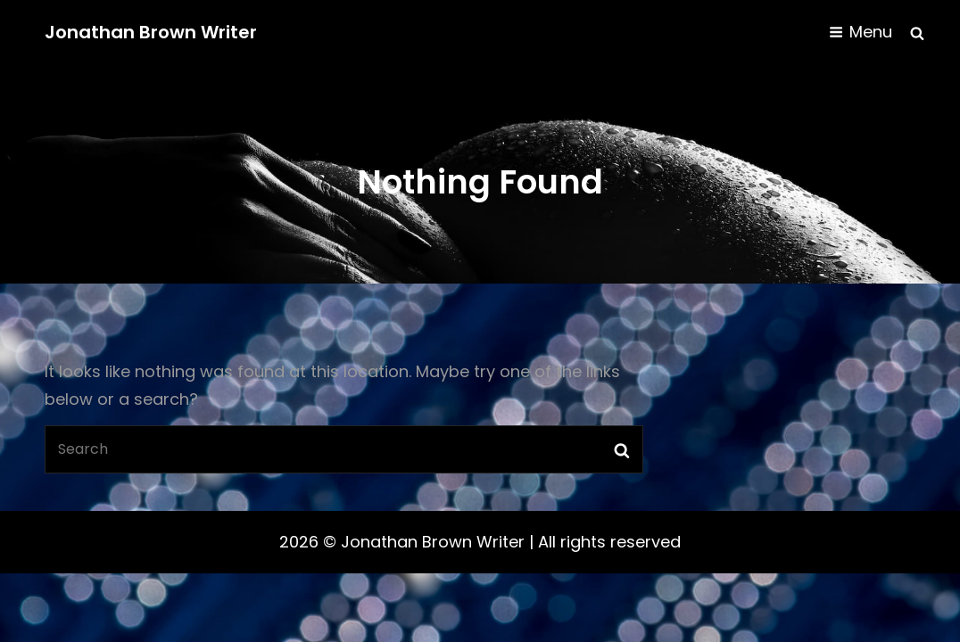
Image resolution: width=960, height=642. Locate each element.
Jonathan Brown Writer (151, 32)
